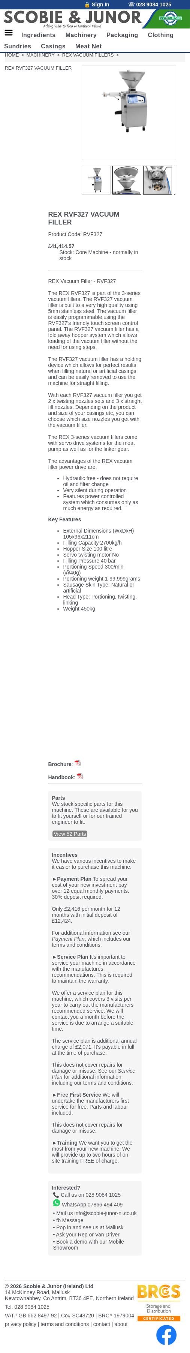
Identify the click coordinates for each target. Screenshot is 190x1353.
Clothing (161, 35)
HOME (12, 55)
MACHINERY (40, 55)
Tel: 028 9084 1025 (27, 1307)
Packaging (122, 35)
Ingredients (38, 35)
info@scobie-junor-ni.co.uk (106, 1213)
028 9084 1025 (103, 1195)
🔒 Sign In (96, 4)
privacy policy (20, 1324)
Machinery (81, 35)
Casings (53, 46)
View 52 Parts (70, 834)
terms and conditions (64, 1324)
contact (101, 1324)
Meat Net (88, 46)
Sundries (17, 46)
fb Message (69, 1220)
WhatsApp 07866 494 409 (88, 1205)
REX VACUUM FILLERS (88, 55)
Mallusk (114, 1227)
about (120, 1324)
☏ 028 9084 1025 (149, 4)
